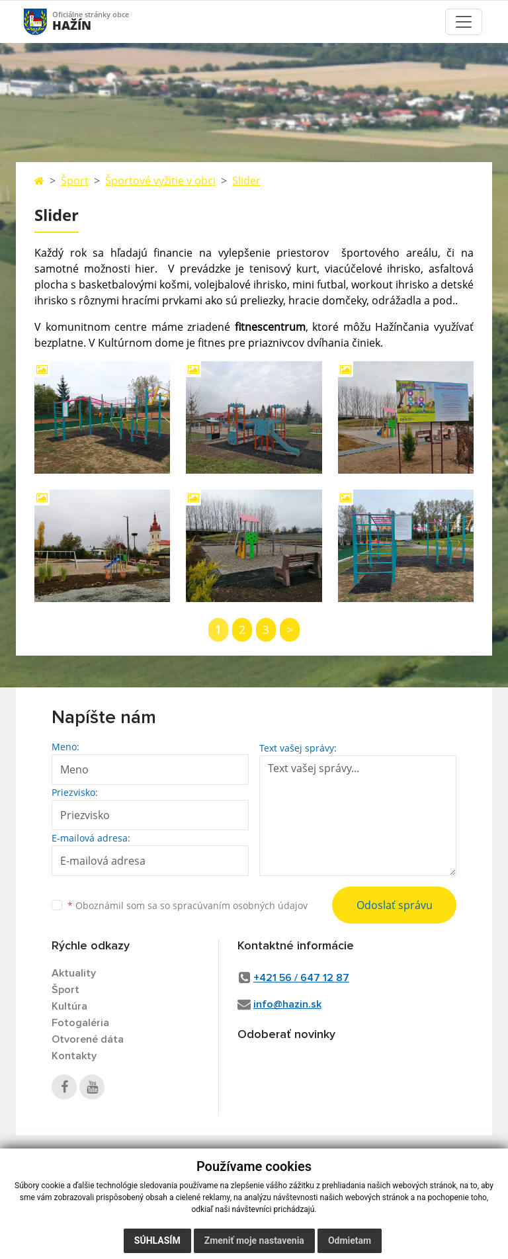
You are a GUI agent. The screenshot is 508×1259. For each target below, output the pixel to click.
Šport (75, 180)
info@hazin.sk (287, 1004)
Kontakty (74, 1056)
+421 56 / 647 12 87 (301, 978)
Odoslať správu (395, 905)
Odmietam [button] (349, 1240)
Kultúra (69, 1006)
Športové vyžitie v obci (160, 180)
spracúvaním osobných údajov (240, 905)
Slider (246, 180)
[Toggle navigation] (463, 22)
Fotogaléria (80, 1023)
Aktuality (74, 973)
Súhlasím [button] (157, 1240)
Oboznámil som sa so (187, 905)
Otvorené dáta (88, 1039)
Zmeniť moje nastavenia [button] (254, 1240)
